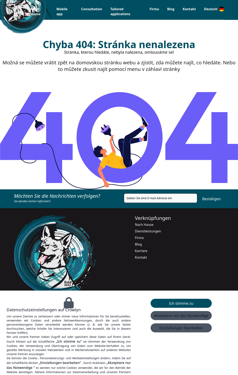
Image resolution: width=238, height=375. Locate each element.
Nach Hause (144, 224)
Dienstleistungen (148, 231)
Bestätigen (211, 198)
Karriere (141, 251)
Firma (154, 9)
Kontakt (189, 9)
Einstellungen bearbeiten (181, 327)
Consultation (91, 9)
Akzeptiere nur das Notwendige (181, 315)
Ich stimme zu (181, 303)
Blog (171, 9)
